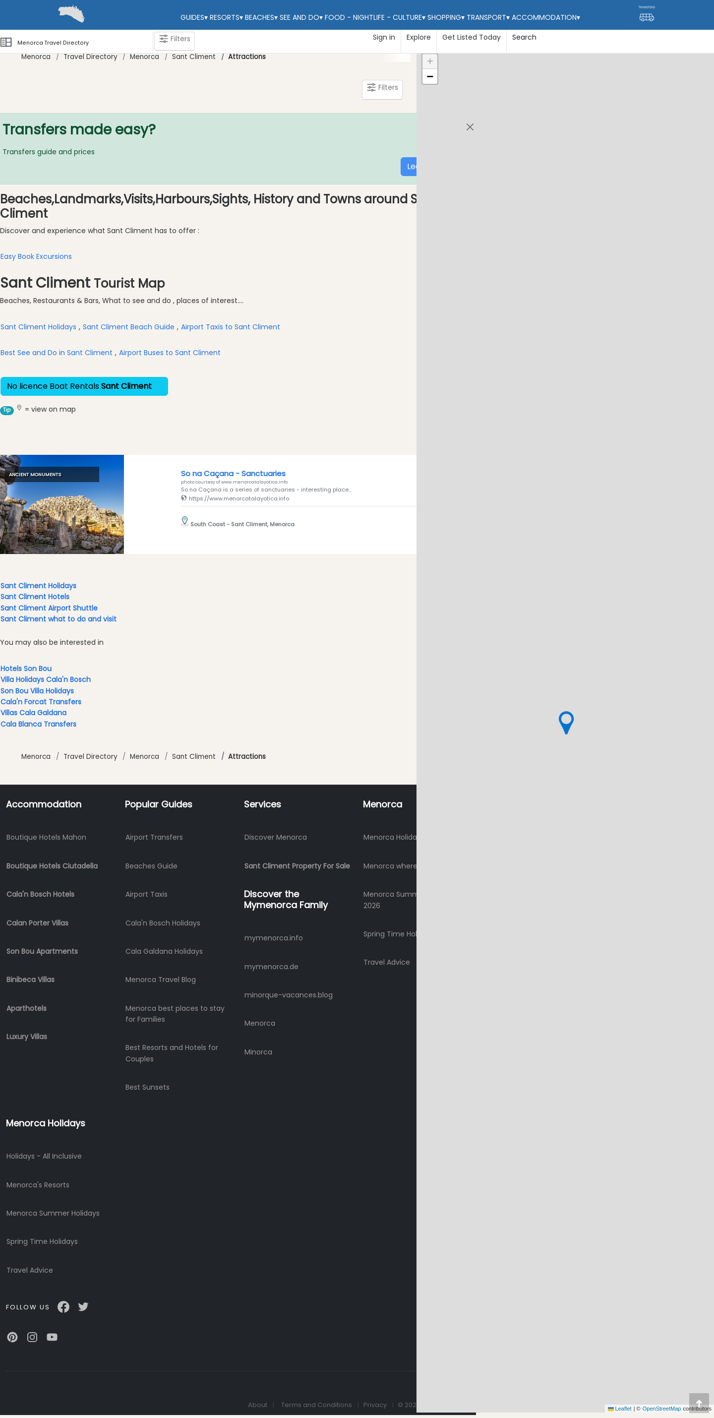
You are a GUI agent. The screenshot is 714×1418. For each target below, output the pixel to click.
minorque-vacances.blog (288, 995)
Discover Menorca (275, 837)
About (257, 1405)
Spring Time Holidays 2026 (408, 934)
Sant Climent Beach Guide (129, 327)
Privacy (375, 1405)
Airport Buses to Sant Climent (170, 353)
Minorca (258, 1052)
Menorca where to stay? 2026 (415, 866)
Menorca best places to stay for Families (175, 1013)
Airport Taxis (146, 894)
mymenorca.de (271, 967)
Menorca (36, 57)
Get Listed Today (471, 37)
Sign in (384, 37)
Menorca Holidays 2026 (403, 837)
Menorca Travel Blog (160, 980)
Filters (174, 41)
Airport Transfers (154, 837)
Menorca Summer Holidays (53, 1213)
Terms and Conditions (316, 1405)
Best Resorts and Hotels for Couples (171, 1053)
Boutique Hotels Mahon (46, 837)
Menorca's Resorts (37, 1185)
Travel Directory (90, 57)
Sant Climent (194, 57)
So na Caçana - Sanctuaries (233, 473)
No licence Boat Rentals (84, 386)
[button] (565, 722)
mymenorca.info (273, 938)
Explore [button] (419, 37)
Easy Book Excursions (36, 256)
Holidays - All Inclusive (44, 1156)
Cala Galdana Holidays (164, 951)
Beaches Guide (151, 866)
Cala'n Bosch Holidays (162, 923)
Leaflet (620, 1409)
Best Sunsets (147, 1087)
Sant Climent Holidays (38, 327)
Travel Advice (386, 962)
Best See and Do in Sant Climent (56, 353)
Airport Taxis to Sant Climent (230, 327)
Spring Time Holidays (42, 1241)
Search (524, 37)
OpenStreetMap (662, 1409)
